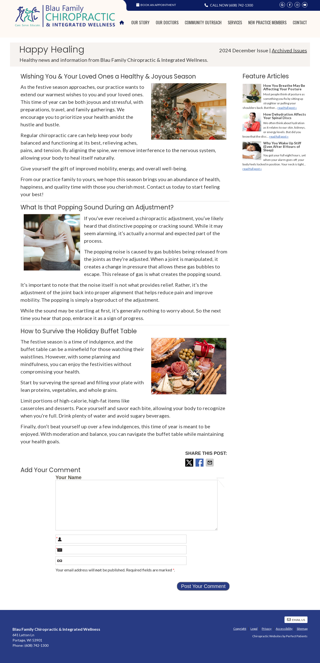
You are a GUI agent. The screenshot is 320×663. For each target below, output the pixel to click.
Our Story (140, 23)
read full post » (287, 108)
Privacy (267, 628)
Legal (254, 628)
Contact (300, 23)
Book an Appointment (156, 5)
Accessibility (284, 628)
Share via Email (210, 463)
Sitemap (302, 628)
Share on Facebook (200, 463)
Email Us (296, 620)
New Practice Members (267, 23)
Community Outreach (203, 23)
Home (122, 23)
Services (235, 23)
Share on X (189, 463)
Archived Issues (289, 50)
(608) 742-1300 (241, 5)
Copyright (239, 628)
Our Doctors (167, 23)
